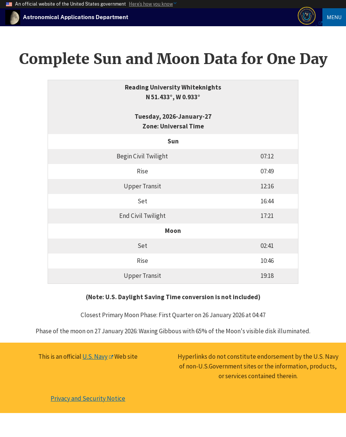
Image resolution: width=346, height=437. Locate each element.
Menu (334, 17)
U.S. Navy (95, 356)
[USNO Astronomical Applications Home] (75, 16)
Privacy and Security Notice (88, 398)
